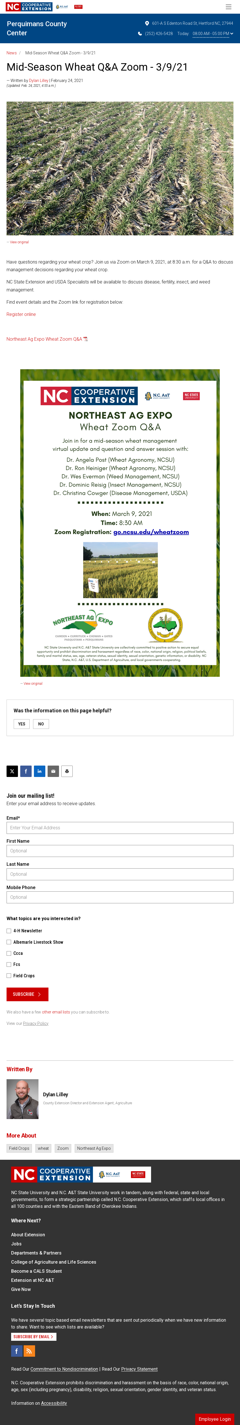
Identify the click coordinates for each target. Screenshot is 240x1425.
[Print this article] (67, 771)
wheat (43, 1148)
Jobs (16, 1244)
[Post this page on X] (12, 771)
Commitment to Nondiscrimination (64, 1369)
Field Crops (19, 1148)
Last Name (18, 864)
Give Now (21, 1289)
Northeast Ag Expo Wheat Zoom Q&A (44, 339)
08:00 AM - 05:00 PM (213, 33)
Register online (21, 314)
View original (19, 242)
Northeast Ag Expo (94, 1148)
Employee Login (215, 1419)
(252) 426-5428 (155, 33)
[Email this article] (53, 771)
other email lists (56, 1012)
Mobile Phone (21, 887)
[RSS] (29, 1351)
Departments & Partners (36, 1253)
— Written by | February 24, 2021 (45, 80)
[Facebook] (17, 1351)
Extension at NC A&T (32, 1280)
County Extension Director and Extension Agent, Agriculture (87, 1103)
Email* (13, 818)
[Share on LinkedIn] (39, 771)
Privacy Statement (139, 1369)
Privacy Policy (35, 1023)
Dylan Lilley (38, 80)
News (12, 53)
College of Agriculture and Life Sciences (53, 1262)
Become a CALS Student (36, 1271)
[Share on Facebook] (26, 771)
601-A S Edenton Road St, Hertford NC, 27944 (188, 23)
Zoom (63, 1148)
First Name (18, 841)
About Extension (28, 1234)
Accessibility (54, 1403)
